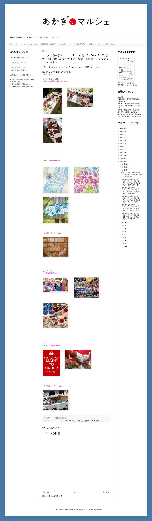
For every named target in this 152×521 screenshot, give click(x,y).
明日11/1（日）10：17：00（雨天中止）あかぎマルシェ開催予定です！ (131, 174)
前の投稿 (106, 492)
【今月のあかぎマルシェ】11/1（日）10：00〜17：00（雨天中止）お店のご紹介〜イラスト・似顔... (131, 207)
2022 (122, 140)
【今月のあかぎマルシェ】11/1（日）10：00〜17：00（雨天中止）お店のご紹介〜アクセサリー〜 (131, 216)
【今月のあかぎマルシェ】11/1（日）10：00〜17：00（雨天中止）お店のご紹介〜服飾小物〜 (131, 190)
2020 (122, 146)
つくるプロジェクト (70, 421)
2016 (122, 158)
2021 (122, 143)
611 (49, 421)
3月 (123, 240)
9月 (123, 222)
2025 (122, 131)
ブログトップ (12, 44)
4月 (123, 237)
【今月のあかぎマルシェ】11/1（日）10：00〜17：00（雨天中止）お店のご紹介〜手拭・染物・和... (131, 182)
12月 (123, 164)
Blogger (99, 510)
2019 (122, 149)
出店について (67, 44)
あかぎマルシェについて (28, 44)
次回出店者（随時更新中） (50, 44)
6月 (123, 232)
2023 (122, 137)
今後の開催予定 (80, 44)
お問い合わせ (109, 44)
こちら (49, 74)
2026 (122, 129)
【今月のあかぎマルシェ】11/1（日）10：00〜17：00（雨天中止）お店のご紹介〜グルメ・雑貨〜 (131, 199)
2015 (122, 161)
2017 (122, 155)
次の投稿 (46, 492)
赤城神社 (121, 97)
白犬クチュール (99, 421)
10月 (123, 170)
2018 (122, 152)
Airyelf (81, 510)
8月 (123, 226)
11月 (123, 167)
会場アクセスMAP (95, 44)
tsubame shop (59, 421)
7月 (123, 228)
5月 (123, 234)
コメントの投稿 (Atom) (54, 496)
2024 (122, 134)
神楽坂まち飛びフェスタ (85, 421)
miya (52, 421)
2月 (123, 243)
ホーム (76, 492)
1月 (123, 246)
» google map (122, 101)
